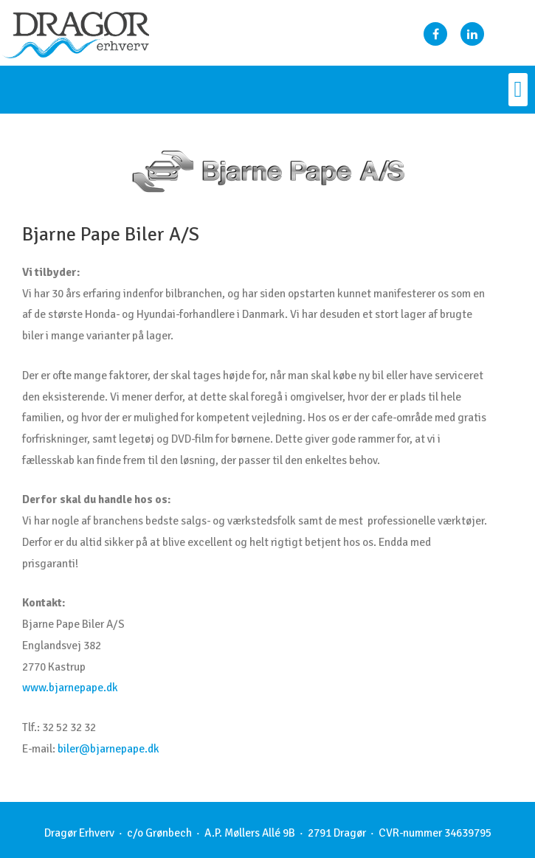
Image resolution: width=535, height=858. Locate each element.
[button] (518, 89)
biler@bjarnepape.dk (108, 748)
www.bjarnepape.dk (70, 687)
